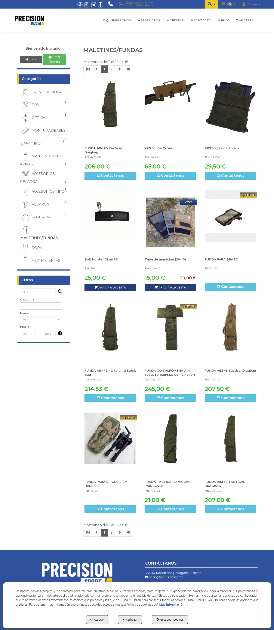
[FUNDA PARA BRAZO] (230, 222)
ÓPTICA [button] (43, 118)
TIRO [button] (42, 143)
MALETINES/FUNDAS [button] (39, 232)
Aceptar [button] (97, 619)
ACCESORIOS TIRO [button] (43, 191)
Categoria (27, 299)
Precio (24, 326)
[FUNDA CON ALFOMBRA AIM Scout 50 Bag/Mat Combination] (170, 334)
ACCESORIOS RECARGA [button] (43, 176)
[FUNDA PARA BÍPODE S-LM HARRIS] (110, 445)
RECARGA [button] (43, 204)
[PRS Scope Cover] (170, 111)
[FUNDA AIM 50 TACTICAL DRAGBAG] (230, 445)
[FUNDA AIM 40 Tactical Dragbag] (110, 111)
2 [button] (111, 69)
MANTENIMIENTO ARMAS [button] (43, 159)
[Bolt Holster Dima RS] (110, 222)
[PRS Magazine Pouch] (230, 111)
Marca (24, 313)
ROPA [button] (31, 248)
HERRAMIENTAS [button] (40, 261)
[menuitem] (211, 4)
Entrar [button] (31, 59)
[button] (211, 4)
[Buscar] (58, 292)
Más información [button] (171, 604)
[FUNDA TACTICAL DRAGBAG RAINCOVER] (170, 445)
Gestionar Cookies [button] (170, 619)
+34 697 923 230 (135, 4)
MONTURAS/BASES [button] (43, 131)
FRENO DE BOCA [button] (41, 92)
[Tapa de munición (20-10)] (170, 222)
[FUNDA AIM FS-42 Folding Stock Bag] (110, 334)
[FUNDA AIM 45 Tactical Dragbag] (230, 334)
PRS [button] (43, 105)
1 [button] (104, 69)
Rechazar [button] (130, 619)
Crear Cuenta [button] (54, 59)
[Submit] (58, 333)
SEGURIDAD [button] (43, 217)
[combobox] (41, 306)
